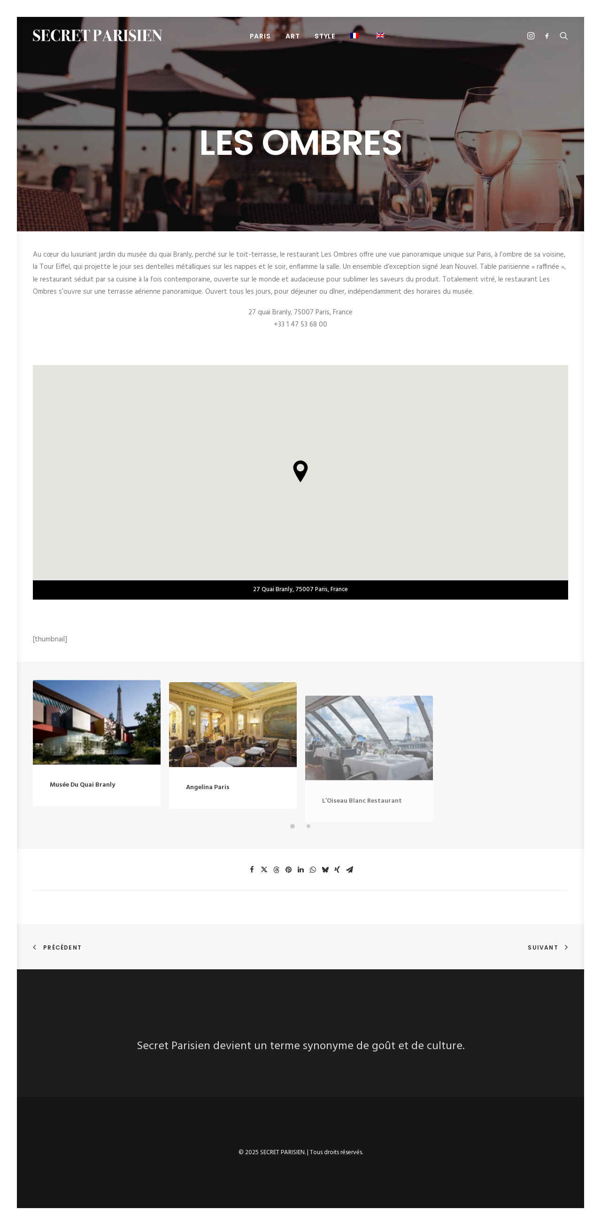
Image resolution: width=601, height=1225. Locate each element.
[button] (356, 35)
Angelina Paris (208, 819)
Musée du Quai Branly (82, 796)
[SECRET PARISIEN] (97, 35)
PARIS (260, 36)
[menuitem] (260, 35)
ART (292, 36)
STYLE (325, 36)
